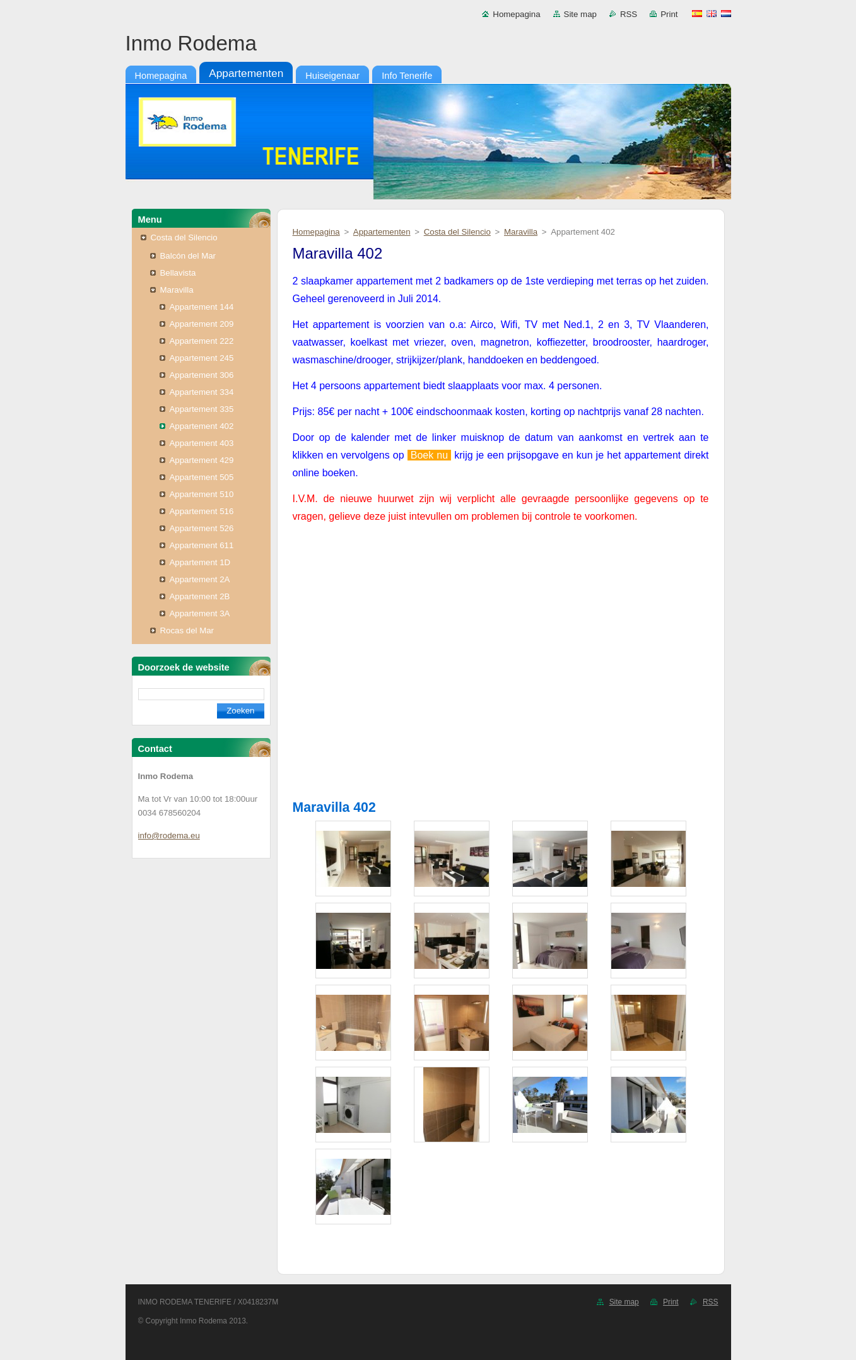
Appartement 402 (202, 426)
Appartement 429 (202, 460)
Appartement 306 (202, 375)
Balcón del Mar (188, 256)
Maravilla (177, 290)
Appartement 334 (202, 392)
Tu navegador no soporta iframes (501, 672)
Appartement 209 (202, 324)
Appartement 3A (200, 613)
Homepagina (516, 14)
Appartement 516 (202, 511)
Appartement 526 (202, 528)
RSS (628, 14)
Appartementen (382, 232)
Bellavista (178, 273)
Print (668, 14)
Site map (580, 14)
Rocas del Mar (187, 630)
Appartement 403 (202, 443)
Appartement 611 (202, 545)
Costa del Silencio (184, 237)
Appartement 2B (200, 596)
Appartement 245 (202, 358)
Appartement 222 (202, 341)
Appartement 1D (200, 562)
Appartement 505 (202, 477)
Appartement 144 (202, 307)
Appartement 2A (200, 579)
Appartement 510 (202, 494)
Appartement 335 (202, 409)
